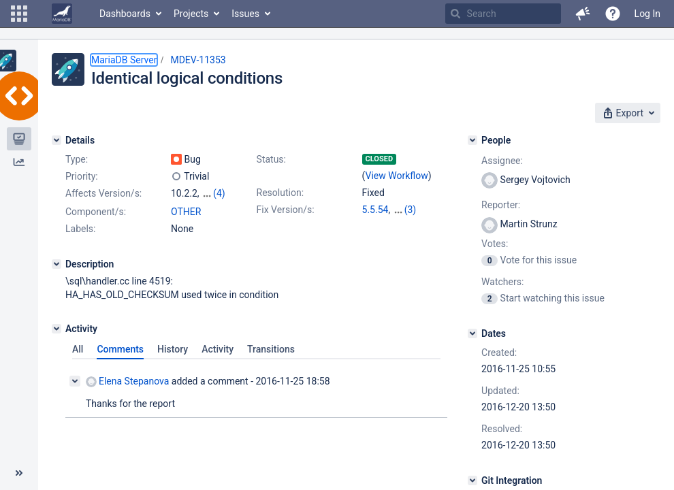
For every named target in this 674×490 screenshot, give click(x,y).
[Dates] (472, 333)
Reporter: (500, 204)
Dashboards (124, 13)
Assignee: (502, 160)
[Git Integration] (472, 480)
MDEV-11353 (197, 59)
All (77, 349)
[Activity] (56, 328)
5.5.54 (375, 209)
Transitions (271, 349)
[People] (472, 140)
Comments (120, 349)
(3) (410, 209)
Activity (218, 349)
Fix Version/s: (286, 209)
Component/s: (95, 211)
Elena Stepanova (127, 381)
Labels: (80, 228)
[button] (19, 13)
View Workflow (397, 175)
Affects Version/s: (103, 193)
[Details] (56, 140)
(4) (219, 193)
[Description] (56, 264)
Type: (76, 159)
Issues (245, 13)
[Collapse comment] (74, 381)
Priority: (81, 176)
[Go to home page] (62, 13)
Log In (647, 13)
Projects (191, 13)
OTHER (186, 211)
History (172, 349)
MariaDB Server (124, 59)
